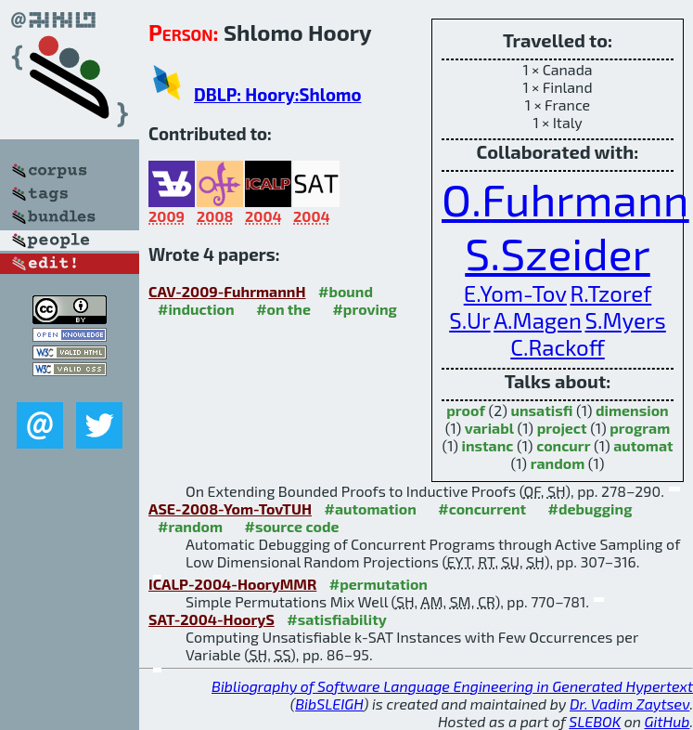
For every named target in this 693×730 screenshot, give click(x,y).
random (558, 463)
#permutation (378, 584)
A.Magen (538, 319)
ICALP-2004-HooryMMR (232, 584)
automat (643, 445)
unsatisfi (542, 410)
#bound (345, 291)
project (562, 428)
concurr (563, 445)
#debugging (590, 508)
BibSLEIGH (329, 703)
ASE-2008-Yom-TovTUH (230, 508)
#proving (364, 309)
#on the (283, 309)
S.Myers (625, 319)
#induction (196, 309)
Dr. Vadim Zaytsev (629, 703)
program (640, 428)
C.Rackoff (557, 346)
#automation (370, 508)
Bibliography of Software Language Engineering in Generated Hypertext (452, 686)
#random (190, 526)
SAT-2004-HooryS (211, 619)
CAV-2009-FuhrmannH (227, 291)
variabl (489, 428)
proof (465, 410)
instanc (488, 445)
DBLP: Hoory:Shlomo (277, 94)
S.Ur (469, 319)
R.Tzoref (610, 293)
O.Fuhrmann (565, 199)
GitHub (667, 721)
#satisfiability (337, 619)
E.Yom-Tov (515, 293)
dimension (632, 410)
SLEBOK (595, 721)
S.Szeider (557, 253)
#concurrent (482, 508)
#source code (292, 526)
